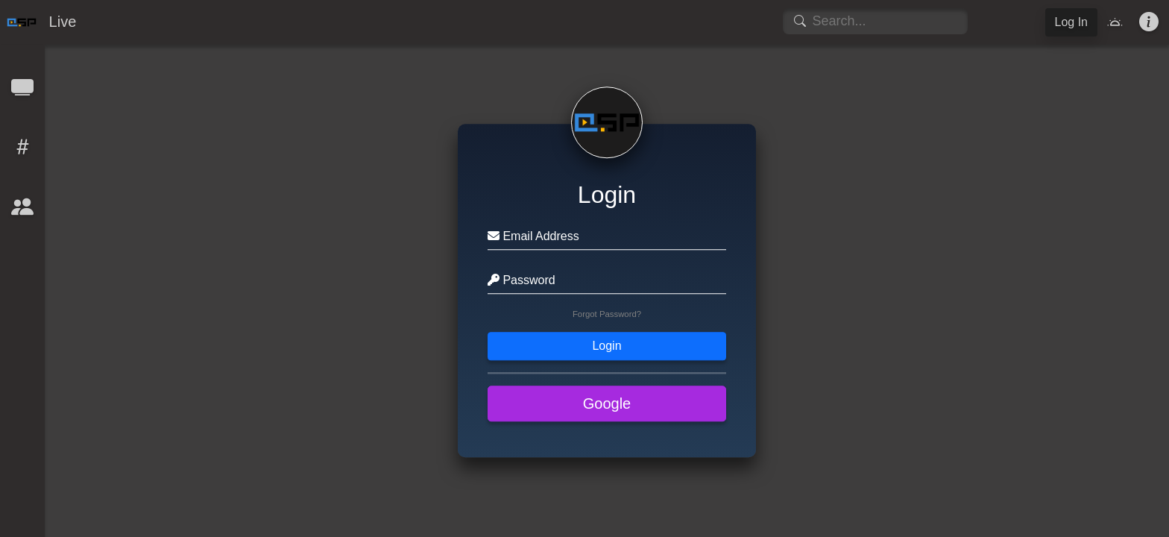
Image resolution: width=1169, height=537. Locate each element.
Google (607, 404)
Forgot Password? (607, 314)
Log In (1071, 22)
